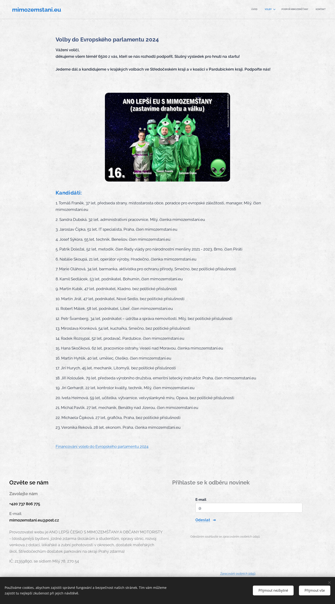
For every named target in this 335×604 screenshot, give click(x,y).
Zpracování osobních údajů (237, 573)
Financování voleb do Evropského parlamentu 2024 (102, 446)
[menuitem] (302, 9)
